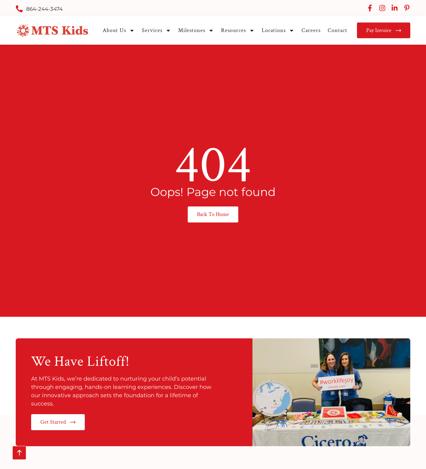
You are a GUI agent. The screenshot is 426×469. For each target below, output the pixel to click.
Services (156, 30)
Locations (278, 30)
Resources (238, 30)
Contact (337, 30)
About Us (119, 30)
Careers (311, 30)
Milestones (196, 30)
